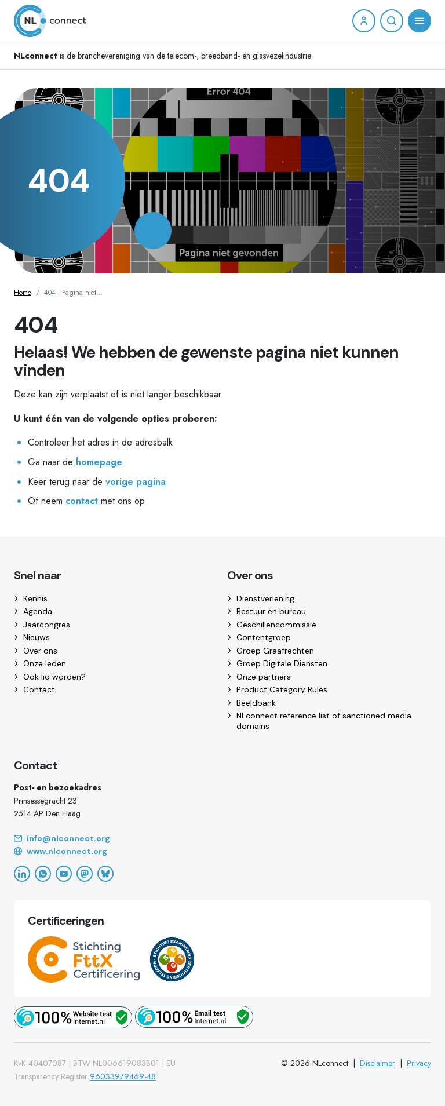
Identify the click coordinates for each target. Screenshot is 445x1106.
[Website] (222, 851)
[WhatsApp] (43, 874)
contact (81, 501)
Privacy (419, 1063)
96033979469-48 (123, 1076)
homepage (99, 462)
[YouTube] (64, 874)
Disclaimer (377, 1063)
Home (22, 292)
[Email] (222, 839)
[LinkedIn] (22, 874)
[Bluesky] (105, 874)
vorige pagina (135, 481)
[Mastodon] (84, 874)
